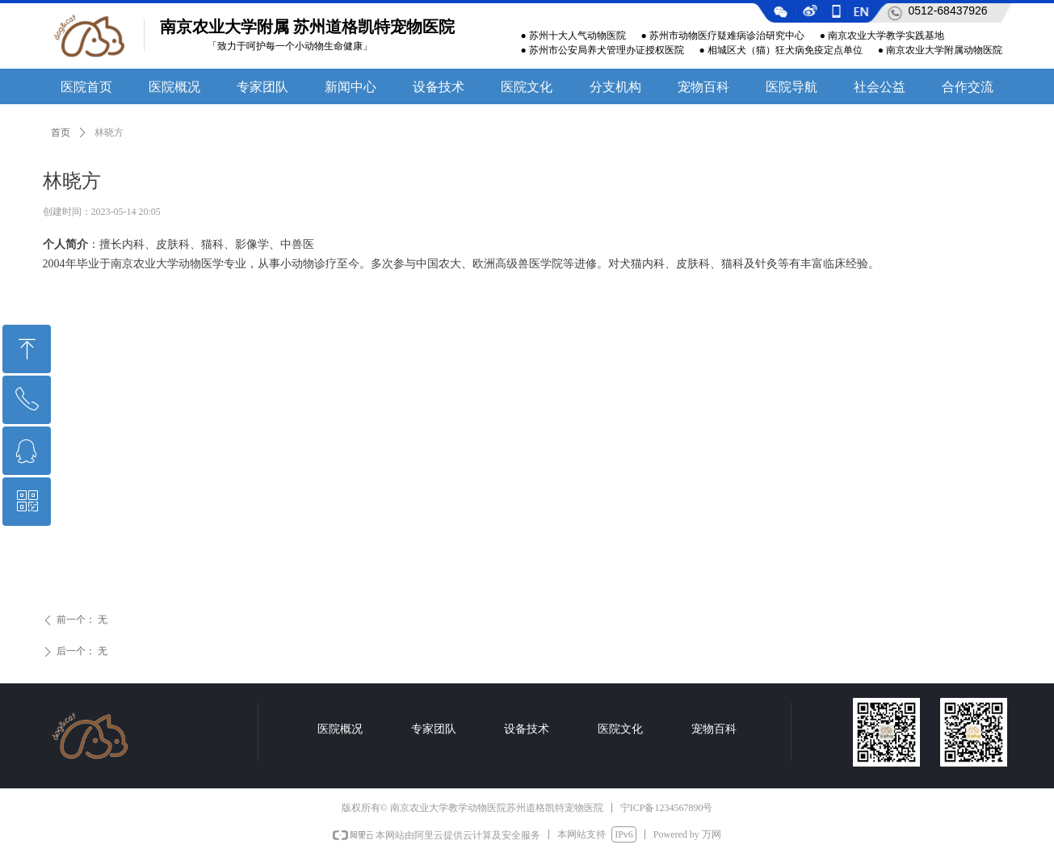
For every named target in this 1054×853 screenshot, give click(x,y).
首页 (60, 132)
